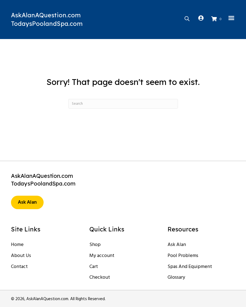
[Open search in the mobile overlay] (187, 18)
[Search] (123, 104)
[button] (27, 202)
